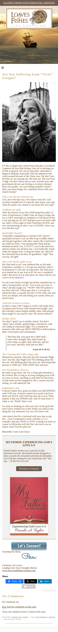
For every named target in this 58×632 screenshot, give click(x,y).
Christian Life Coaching (19, 617)
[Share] (14, 581)
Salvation (51, 617)
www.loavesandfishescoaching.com (19, 570)
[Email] (28, 586)
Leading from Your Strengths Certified (29, 3)
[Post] (30, 581)
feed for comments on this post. (19, 607)
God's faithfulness (41, 617)
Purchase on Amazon (29, 468)
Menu (8, 67)
